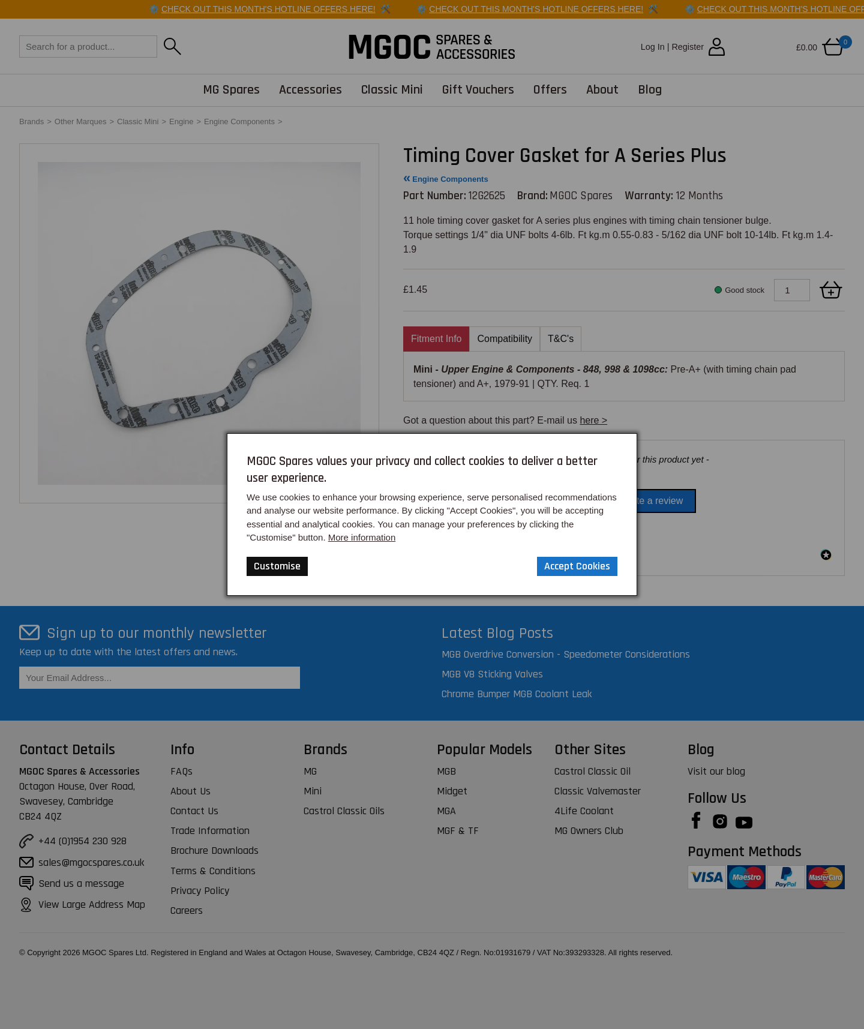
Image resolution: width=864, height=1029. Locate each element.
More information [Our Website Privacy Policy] (362, 537)
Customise (277, 566)
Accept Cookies (577, 566)
